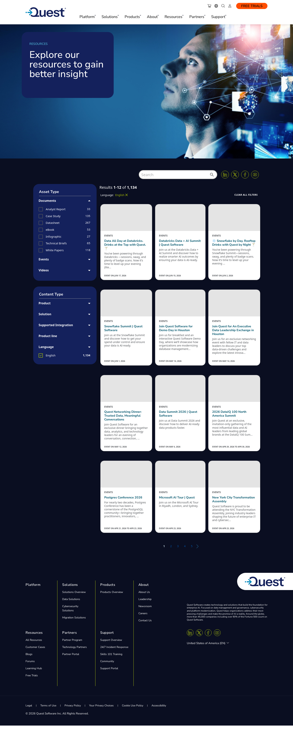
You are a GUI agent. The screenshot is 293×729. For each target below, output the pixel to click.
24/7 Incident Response (114, 650)
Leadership (144, 602)
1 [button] (164, 549)
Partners (69, 636)
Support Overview (111, 643)
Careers (142, 617)
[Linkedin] (225, 174)
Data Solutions (71, 602)
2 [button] (171, 549)
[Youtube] (255, 174)
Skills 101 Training (111, 657)
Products (107, 588)
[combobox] (178, 174)
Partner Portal (70, 657)
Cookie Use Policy (132, 709)
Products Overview (111, 595)
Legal (29, 709)
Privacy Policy (73, 709)
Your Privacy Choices (101, 709)
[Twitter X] (235, 174)
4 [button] (185, 549)
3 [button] (178, 549)
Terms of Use (48, 709)
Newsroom (145, 610)
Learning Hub (34, 672)
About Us (144, 595)
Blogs (29, 657)
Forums (30, 665)
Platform (33, 588)
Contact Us (145, 624)
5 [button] (192, 549)
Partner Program (72, 643)
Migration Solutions (74, 621)
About (143, 588)
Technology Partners (74, 650)
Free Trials (251, 6)
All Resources (34, 643)
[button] (211, 175)
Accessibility (158, 709)
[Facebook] (245, 174)
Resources (34, 636)
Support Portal (109, 672)
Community (107, 665)
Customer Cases (35, 650)
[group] (65, 209)
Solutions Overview (74, 595)
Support (107, 636)
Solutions (70, 588)
